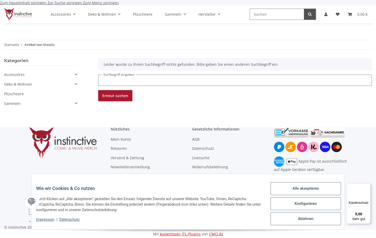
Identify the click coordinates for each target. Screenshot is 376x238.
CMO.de (216, 233)
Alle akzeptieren (302, 192)
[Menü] (368, 186)
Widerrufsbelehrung (210, 166)
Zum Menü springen (101, 2)
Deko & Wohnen (18, 84)
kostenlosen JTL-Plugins (180, 233)
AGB (195, 139)
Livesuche (200, 157)
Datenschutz (73, 222)
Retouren (119, 148)
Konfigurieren (302, 206)
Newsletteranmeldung (130, 166)
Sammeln (12, 103)
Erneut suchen (115, 95)
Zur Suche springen (65, 2)
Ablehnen (301, 219)
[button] (326, 14)
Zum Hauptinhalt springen (24, 2)
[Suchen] (277, 14)
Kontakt (198, 176)
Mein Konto (121, 139)
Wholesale (120, 176)
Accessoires (14, 74)
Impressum (49, 222)
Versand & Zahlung (127, 157)
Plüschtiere (14, 93)
